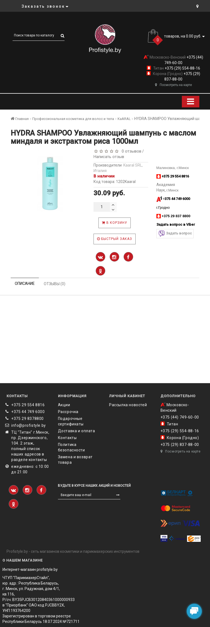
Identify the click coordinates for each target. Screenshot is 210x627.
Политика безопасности (71, 447)
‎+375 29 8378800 (27, 418)
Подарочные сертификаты (71, 421)
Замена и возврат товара (75, 460)
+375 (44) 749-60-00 (180, 417)
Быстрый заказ (114, 239)
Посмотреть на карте (173, 85)
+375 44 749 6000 (28, 412)
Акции (64, 405)
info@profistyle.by (28, 425)
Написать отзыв (109, 156)
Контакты (67, 438)
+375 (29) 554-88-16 (182, 68)
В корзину (114, 223)
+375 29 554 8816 (28, 405)
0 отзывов (130, 151)
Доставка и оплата (76, 431)
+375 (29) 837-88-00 (180, 444)
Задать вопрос (175, 233)
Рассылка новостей (128, 405)
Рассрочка (68, 412)
